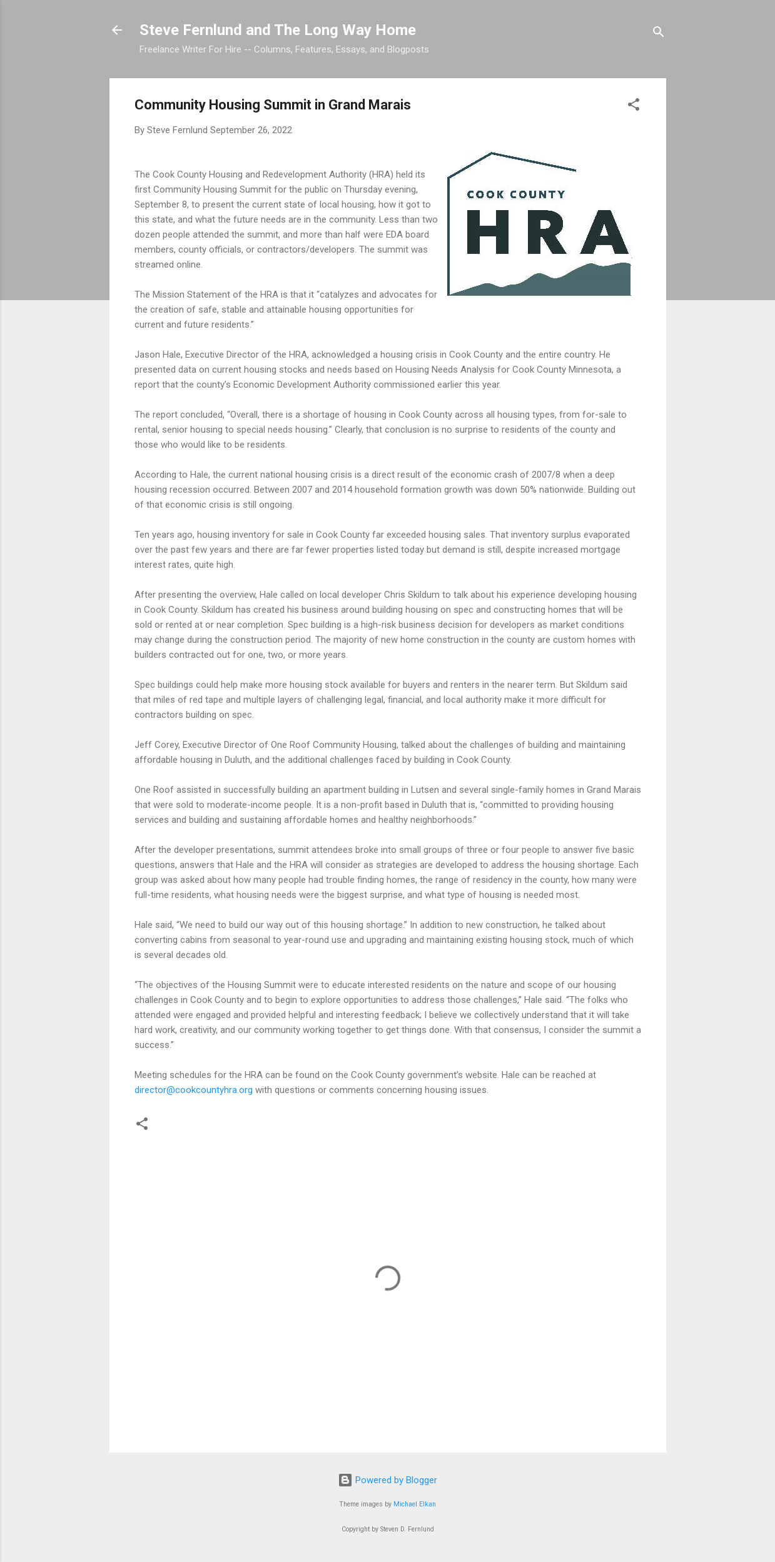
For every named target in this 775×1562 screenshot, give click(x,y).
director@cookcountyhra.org (193, 1090)
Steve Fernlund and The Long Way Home (277, 30)
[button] (633, 106)
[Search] (658, 34)
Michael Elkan (414, 1504)
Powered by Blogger (387, 1480)
